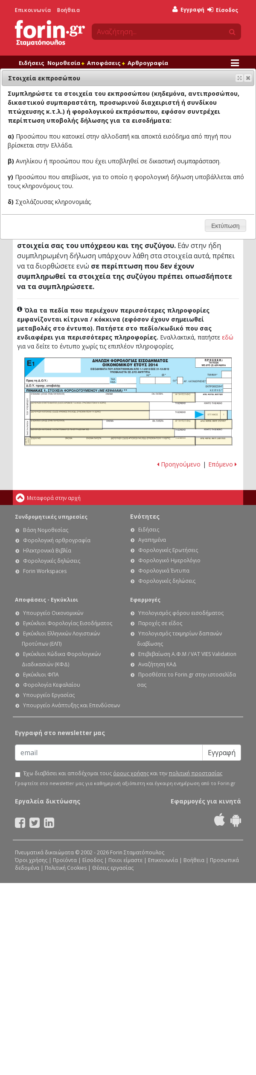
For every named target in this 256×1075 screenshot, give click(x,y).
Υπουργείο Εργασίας (49, 695)
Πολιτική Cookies (66, 867)
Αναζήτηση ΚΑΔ (157, 664)
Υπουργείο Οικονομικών (53, 613)
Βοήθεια (68, 10)
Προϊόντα (65, 860)
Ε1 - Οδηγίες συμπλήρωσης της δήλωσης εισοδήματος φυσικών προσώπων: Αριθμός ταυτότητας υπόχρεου (184, 398)
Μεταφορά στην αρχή (54, 498)
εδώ (227, 337)
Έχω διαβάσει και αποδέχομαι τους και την (122, 773)
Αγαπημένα (152, 539)
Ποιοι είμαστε (125, 860)
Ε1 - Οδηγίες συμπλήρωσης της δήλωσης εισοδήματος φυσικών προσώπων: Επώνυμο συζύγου (66, 424)
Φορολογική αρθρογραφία (56, 540)
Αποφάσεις (106, 63)
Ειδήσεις (31, 63)
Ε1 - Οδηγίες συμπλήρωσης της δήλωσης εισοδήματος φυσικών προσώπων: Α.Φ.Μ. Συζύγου (214, 424)
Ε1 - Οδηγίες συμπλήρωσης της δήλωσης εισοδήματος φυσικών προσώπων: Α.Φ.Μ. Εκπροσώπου (214, 441)
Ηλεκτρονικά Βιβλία (47, 550)
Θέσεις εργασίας (113, 867)
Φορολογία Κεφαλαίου (51, 684)
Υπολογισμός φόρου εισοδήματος (181, 613)
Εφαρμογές (145, 599)
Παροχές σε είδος (160, 623)
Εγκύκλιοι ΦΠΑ (41, 674)
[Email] (109, 752)
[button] (248, 78)
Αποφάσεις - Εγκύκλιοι (46, 599)
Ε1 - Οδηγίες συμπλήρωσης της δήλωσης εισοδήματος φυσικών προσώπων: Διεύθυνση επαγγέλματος (90, 406)
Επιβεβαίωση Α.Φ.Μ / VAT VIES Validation (187, 654)
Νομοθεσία (65, 63)
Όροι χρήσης (31, 860)
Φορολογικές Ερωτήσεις (168, 550)
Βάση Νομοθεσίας (45, 530)
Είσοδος (222, 10)
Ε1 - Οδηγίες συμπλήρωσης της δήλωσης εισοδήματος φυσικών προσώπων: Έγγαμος (216, 415)
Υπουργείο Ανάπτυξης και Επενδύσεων (71, 705)
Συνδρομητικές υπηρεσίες (51, 516)
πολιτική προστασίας (195, 773)
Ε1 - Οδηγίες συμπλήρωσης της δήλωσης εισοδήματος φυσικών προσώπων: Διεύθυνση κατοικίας (89, 415)
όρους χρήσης (131, 773)
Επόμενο (222, 464)
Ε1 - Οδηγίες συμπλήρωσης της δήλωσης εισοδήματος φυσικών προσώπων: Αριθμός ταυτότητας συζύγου (184, 424)
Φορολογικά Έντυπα (163, 570)
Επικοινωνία (33, 10)
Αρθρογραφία (148, 63)
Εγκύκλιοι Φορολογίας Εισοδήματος (67, 623)
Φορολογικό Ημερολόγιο (169, 560)
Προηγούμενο (179, 464)
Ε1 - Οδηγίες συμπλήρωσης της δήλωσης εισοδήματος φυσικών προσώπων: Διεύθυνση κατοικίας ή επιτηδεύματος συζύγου (102, 433)
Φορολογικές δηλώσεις (51, 560)
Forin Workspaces (45, 571)
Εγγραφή (188, 9)
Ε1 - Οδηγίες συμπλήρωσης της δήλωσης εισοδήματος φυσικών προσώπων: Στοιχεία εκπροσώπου (110, 441)
